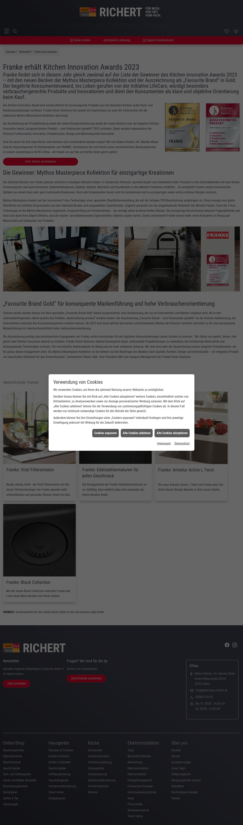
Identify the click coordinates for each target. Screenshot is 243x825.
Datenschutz (182, 438)
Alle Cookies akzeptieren (172, 427)
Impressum (164, 438)
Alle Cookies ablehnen (137, 427)
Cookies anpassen (105, 427)
